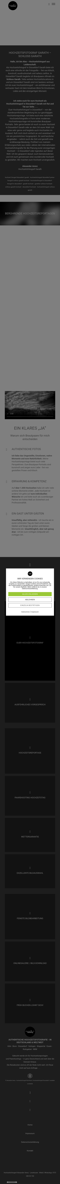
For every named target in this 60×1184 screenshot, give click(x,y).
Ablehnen (30, 600)
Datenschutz (25, 612)
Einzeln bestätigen (30, 605)
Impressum (35, 612)
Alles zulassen (30, 594)
